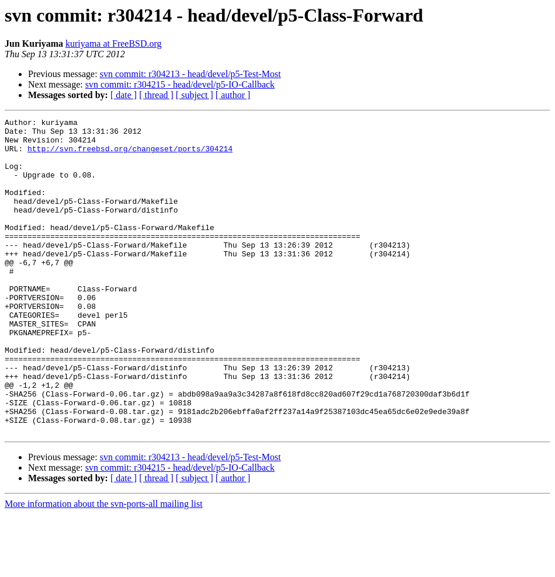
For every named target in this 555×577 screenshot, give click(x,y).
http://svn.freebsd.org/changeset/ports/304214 (130, 155)
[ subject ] (194, 95)
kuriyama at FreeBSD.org (113, 43)
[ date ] (123, 95)
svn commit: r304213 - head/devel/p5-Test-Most (190, 74)
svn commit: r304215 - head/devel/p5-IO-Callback (180, 84)
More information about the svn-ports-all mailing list (104, 567)
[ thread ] (156, 95)
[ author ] (233, 95)
